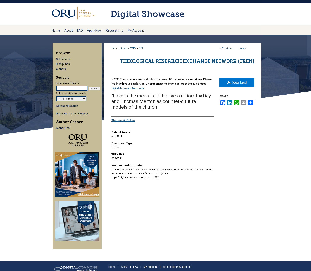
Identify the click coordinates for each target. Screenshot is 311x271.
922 (141, 48)
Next (242, 48)
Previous (227, 48)
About (124, 266)
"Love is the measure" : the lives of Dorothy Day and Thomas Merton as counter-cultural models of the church (161, 101)
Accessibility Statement (177, 266)
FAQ (135, 266)
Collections (63, 59)
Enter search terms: (68, 83)
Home (114, 48)
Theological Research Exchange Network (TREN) (187, 60)
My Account (150, 266)
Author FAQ (63, 128)
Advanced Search (67, 106)
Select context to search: (71, 93)
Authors (61, 69)
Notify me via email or (72, 113)
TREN (133, 48)
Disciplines (63, 64)
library (124, 48)
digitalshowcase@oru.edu (127, 88)
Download (237, 82)
